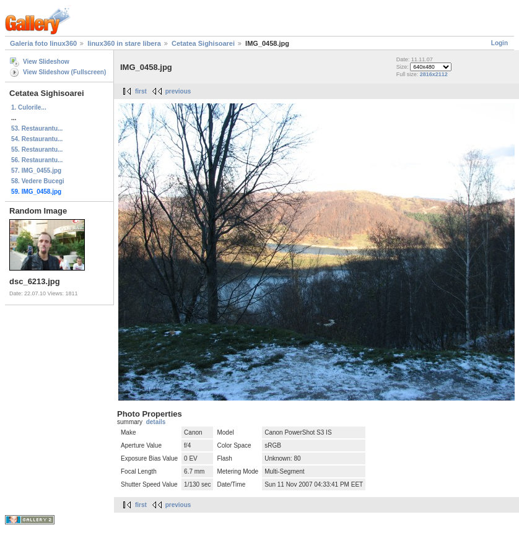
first (141, 91)
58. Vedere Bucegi (37, 181)
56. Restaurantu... (37, 160)
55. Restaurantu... (37, 149)
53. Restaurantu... (37, 128)
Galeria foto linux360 (43, 43)
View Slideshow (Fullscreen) (64, 72)
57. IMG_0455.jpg (36, 170)
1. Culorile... (28, 107)
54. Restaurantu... (37, 139)
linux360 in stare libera (124, 43)
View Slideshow (46, 61)
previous (178, 91)
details (156, 422)
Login (499, 43)
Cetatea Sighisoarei (203, 43)
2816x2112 (434, 74)
